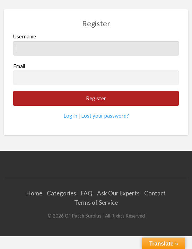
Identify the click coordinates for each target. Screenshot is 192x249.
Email (96, 74)
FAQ (87, 193)
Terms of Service (96, 202)
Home (34, 193)
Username (96, 44)
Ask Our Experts (118, 193)
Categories (61, 193)
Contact (155, 193)
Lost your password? (105, 115)
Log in (70, 115)
